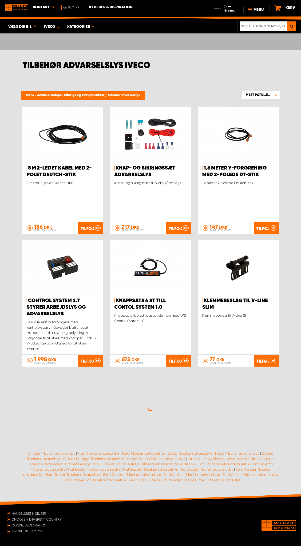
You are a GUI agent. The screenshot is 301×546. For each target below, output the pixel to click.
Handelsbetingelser (29, 513)
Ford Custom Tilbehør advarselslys (191, 475)
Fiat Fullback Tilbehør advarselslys (167, 464)
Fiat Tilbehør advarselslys (98, 453)
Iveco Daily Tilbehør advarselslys (155, 480)
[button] (261, 95)
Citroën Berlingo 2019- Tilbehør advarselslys (100, 464)
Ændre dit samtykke (28, 531)
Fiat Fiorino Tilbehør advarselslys (224, 464)
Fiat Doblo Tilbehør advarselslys (94, 469)
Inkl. (230, 6)
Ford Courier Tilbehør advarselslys (250, 475)
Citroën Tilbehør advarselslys (51, 453)
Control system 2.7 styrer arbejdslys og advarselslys (56, 307)
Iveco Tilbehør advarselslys (237, 453)
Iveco (30, 95)
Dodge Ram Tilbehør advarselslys (212, 480)
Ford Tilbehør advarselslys (143, 453)
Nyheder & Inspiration (111, 7)
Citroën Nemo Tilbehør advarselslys (156, 459)
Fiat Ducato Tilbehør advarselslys (150, 469)
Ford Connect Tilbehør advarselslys (132, 475)
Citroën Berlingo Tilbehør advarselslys (94, 459)
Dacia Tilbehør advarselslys (190, 453)
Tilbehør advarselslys (123, 95)
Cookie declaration (29, 525)
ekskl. (231, 11)
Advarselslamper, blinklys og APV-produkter (71, 95)
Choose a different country (37, 519)
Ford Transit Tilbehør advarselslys (73, 475)
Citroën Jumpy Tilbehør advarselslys (217, 459)
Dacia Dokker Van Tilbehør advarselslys (95, 480)
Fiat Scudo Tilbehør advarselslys (206, 469)
